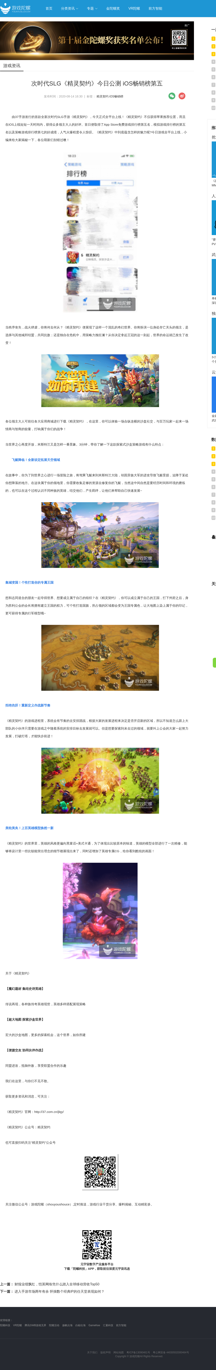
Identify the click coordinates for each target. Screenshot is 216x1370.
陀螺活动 (54, 1325)
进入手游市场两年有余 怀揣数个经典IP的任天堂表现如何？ (52, 1291)
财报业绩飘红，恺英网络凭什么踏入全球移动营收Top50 (49, 1284)
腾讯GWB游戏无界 (35, 1325)
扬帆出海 (67, 1325)
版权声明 (105, 1352)
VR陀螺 (17, 1325)
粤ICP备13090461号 (138, 1352)
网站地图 (118, 1352)
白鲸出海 (80, 1325)
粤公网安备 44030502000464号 (171, 1352)
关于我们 (92, 1352)
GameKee (94, 1325)
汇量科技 (108, 1325)
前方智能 (121, 1325)
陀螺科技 (5, 1325)
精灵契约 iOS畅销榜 (110, 96)
